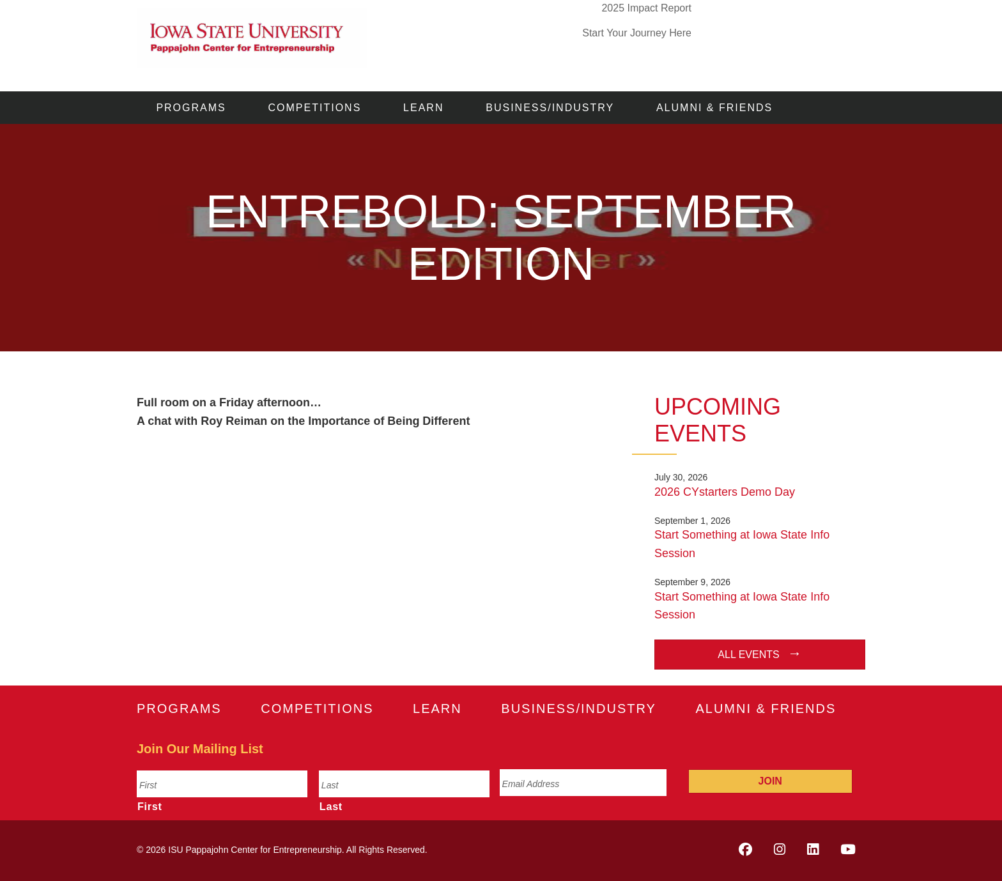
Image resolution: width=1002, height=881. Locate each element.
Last (331, 806)
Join (770, 781)
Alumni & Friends (714, 107)
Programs (191, 107)
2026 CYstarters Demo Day (724, 492)
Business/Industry (550, 107)
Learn (423, 107)
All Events (748, 654)
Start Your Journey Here (636, 32)
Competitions (315, 107)
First (149, 806)
